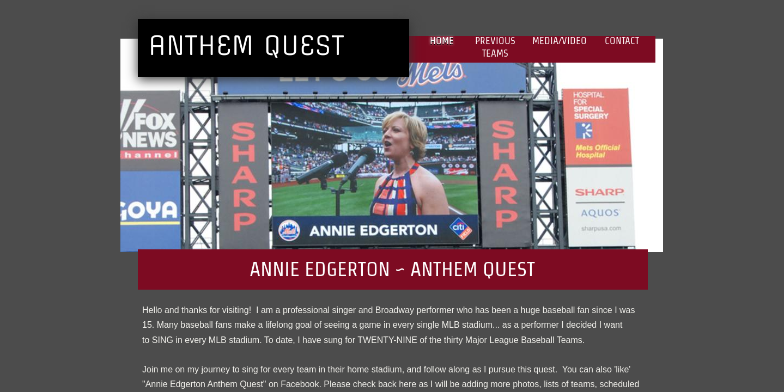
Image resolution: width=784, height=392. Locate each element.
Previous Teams (495, 46)
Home (442, 40)
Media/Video (559, 40)
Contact (622, 40)
